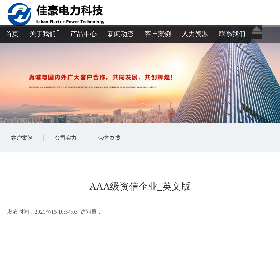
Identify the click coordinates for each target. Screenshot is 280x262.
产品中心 (83, 33)
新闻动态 (121, 33)
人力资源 (195, 33)
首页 (12, 33)
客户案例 (158, 33)
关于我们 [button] (44, 33)
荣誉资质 (109, 138)
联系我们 (232, 33)
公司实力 (66, 138)
